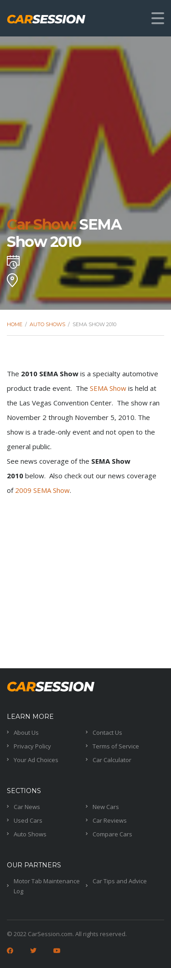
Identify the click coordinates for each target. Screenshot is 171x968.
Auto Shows (30, 834)
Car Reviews (110, 820)
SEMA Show (108, 388)
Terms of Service (116, 746)
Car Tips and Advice (120, 881)
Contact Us (107, 732)
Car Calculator (112, 760)
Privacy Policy (32, 746)
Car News (27, 807)
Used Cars (28, 820)
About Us (26, 732)
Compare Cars (112, 834)
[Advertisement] (85, 582)
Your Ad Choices (36, 760)
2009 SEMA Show (42, 490)
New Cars (106, 807)
